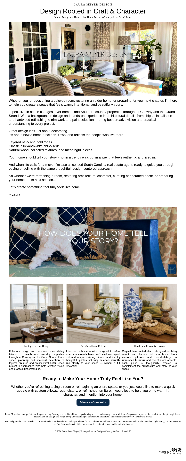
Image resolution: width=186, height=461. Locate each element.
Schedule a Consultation (93, 402)
